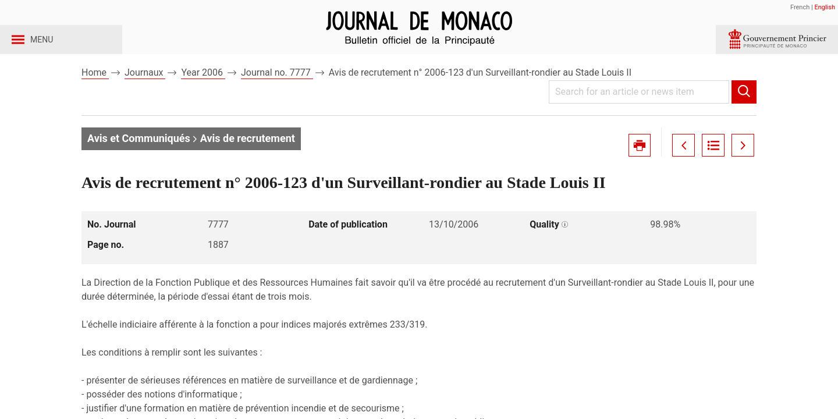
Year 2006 (203, 92)
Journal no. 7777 (277, 92)
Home (95, 92)
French (799, 7)
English (824, 7)
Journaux (145, 92)
